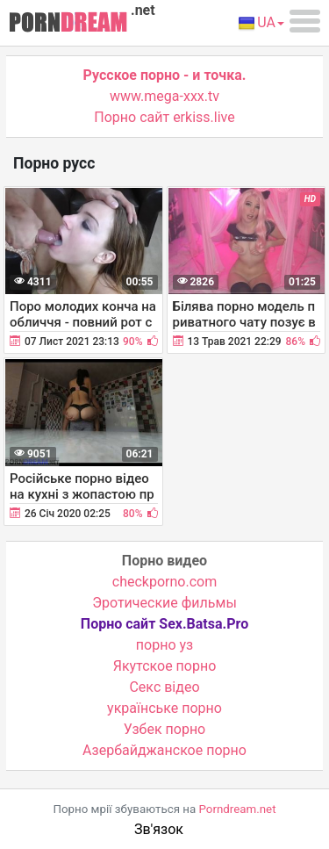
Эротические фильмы (164, 602)
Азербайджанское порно (164, 750)
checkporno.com (164, 581)
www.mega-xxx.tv (164, 96)
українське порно (164, 708)
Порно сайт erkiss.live (164, 117)
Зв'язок (158, 829)
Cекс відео (164, 687)
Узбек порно (165, 729)
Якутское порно (165, 666)
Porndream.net (237, 809)
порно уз (164, 645)
